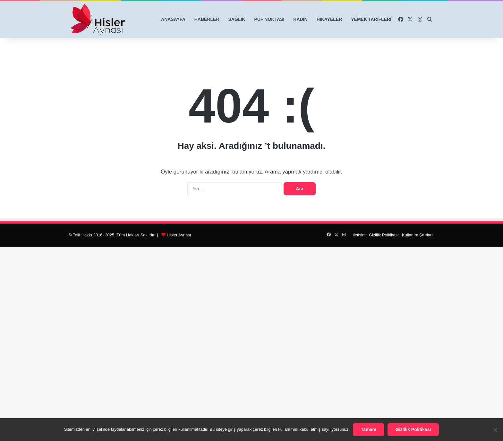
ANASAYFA (173, 19)
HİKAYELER (329, 19)
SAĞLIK (236, 19)
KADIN (300, 19)
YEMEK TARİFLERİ (371, 19)
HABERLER (206, 19)
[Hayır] (495, 430)
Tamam (368, 429)
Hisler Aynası (179, 235)
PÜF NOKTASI (269, 19)
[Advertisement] (251, 343)
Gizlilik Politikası (384, 235)
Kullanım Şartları (417, 235)
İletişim (359, 235)
